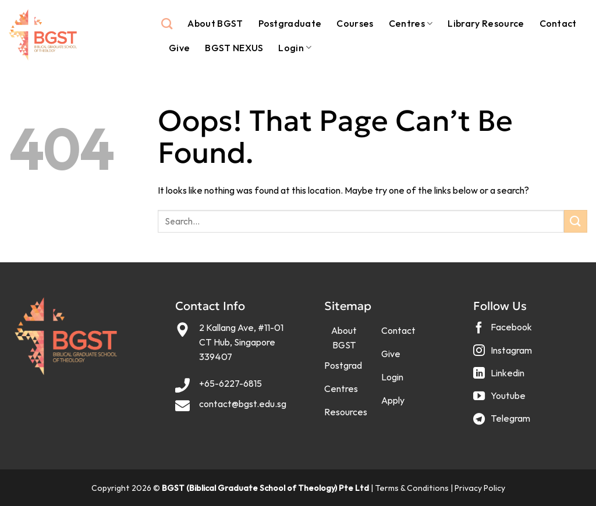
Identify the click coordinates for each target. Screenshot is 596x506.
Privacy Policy (480, 488)
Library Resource (486, 23)
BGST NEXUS (234, 48)
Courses (354, 23)
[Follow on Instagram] (504, 354)
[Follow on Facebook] (504, 331)
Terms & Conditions (412, 488)
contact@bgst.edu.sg (242, 403)
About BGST (215, 23)
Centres (411, 23)
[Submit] (575, 221)
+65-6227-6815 (230, 383)
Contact (558, 23)
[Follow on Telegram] (503, 423)
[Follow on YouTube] (501, 400)
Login (294, 48)
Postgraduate (290, 23)
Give (179, 48)
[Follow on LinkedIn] (500, 377)
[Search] (166, 23)
